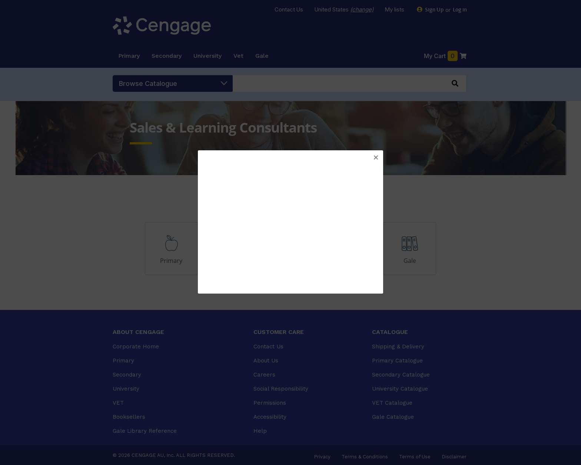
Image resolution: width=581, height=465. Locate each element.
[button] (375, 157)
